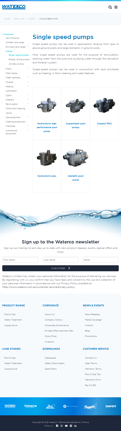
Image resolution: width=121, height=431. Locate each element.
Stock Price (50, 336)
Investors (49, 342)
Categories (8, 34)
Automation (11, 91)
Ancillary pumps (16, 64)
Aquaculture (10, 325)
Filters (9, 69)
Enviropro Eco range (15, 47)
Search (110, 7)
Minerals (9, 82)
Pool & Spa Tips (93, 374)
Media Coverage (93, 320)
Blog (87, 331)
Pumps (32, 19)
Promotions (91, 336)
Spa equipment (13, 117)
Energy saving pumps (19, 59)
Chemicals (10, 126)
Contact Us (91, 358)
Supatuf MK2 (104, 123)
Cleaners (10, 100)
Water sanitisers (13, 77)
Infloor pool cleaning (15, 108)
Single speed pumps (48, 19)
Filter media (11, 73)
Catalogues (50, 358)
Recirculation (12, 104)
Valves (9, 113)
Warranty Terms (93, 369)
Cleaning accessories (15, 122)
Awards (89, 325)
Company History (54, 320)
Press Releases (92, 314)
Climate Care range (15, 42)
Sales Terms (91, 363)
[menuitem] (20, 314)
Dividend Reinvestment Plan (59, 331)
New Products (12, 38)
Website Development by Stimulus (73, 422)
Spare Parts (51, 369)
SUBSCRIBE (60, 268)
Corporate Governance (57, 325)
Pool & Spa (19, 19)
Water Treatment (13, 320)
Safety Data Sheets (54, 363)
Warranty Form (93, 379)
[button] (116, 7)
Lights (9, 95)
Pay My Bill (90, 385)
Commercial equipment (11, 132)
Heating (9, 86)
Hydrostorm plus (46, 176)
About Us (50, 314)
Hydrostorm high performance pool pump (47, 127)
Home (7, 19)
